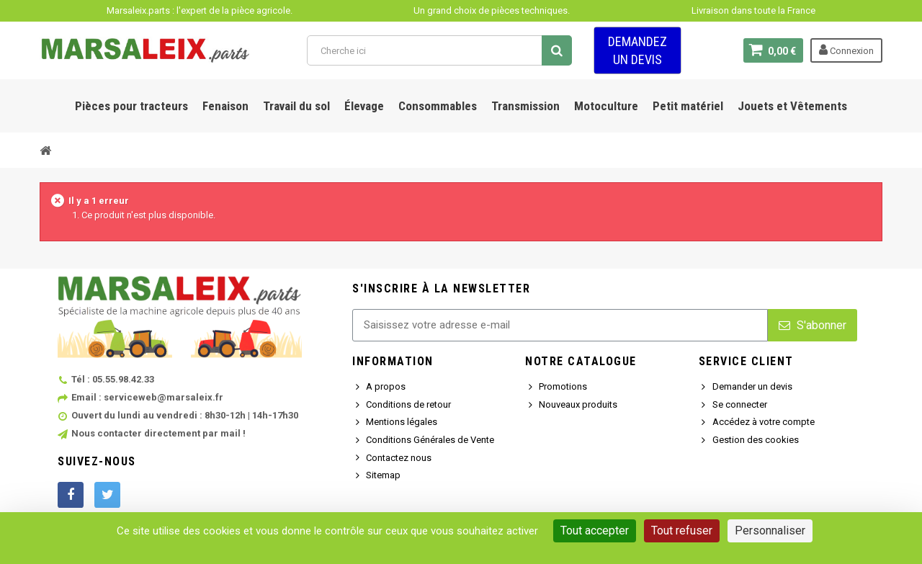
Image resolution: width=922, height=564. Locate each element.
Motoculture (606, 106)
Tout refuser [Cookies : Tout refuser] (681, 530)
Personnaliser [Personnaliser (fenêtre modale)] (770, 530)
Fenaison (225, 106)
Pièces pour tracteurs (131, 106)
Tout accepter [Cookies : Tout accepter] (594, 530)
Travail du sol (296, 106)
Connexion (846, 49)
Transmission (525, 106)
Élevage (364, 106)
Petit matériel (688, 106)
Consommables (437, 106)
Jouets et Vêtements (792, 106)
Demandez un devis (637, 50)
